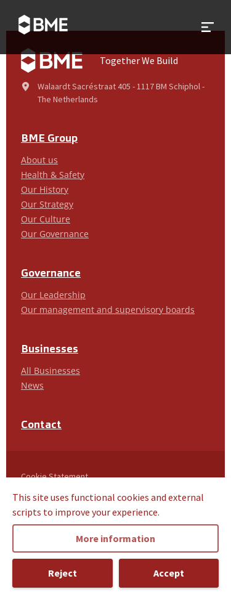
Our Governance (55, 234)
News (32, 385)
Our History (44, 189)
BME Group (49, 139)
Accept (168, 573)
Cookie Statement (54, 476)
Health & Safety (52, 174)
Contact (41, 425)
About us (39, 160)
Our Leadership (53, 295)
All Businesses (50, 370)
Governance (51, 274)
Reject (62, 573)
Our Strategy (47, 204)
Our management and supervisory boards (108, 309)
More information (115, 538)
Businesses (49, 349)
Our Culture (45, 219)
